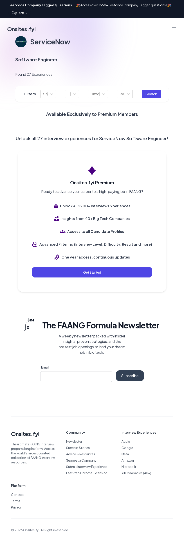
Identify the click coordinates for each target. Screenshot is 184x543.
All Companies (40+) (136, 473)
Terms (15, 501)
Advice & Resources (80, 454)
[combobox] (43, 94)
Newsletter (74, 441)
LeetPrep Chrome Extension (87, 473)
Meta (125, 454)
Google (127, 448)
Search (151, 94)
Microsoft (128, 467)
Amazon (127, 460)
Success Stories (78, 448)
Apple (125, 441)
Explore (19, 13)
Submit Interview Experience (86, 467)
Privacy (16, 507)
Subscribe (130, 375)
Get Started (92, 272)
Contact (17, 495)
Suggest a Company (81, 460)
